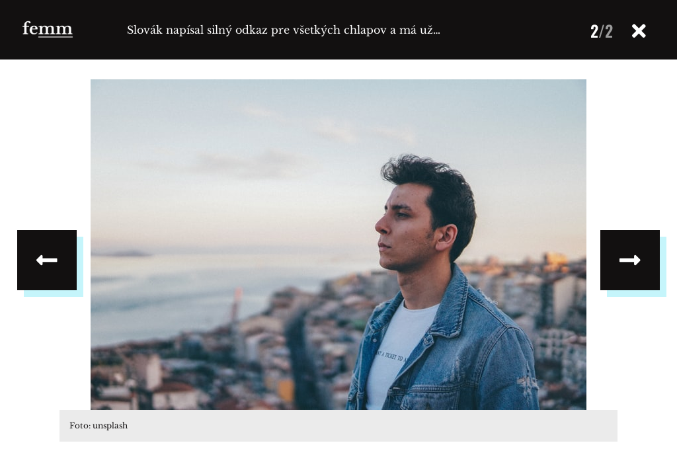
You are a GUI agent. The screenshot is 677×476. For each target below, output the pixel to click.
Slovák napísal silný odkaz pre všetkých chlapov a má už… (283, 29)
